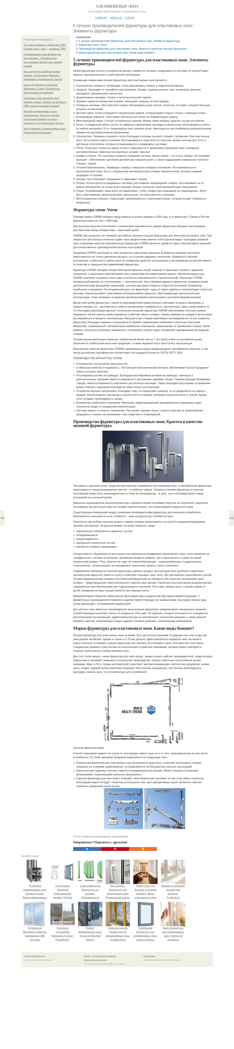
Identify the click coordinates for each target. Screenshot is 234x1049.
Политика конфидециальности (95, 960)
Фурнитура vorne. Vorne (93, 44)
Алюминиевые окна (117, 6)
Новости (116, 17)
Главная (101, 17)
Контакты (87, 956)
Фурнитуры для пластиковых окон (97, 836)
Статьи (129, 17)
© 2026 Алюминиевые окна (34, 956)
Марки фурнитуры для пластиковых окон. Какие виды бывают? (117, 52)
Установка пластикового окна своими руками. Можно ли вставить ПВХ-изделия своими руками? (45, 102)
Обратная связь (149, 956)
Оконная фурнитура (120, 836)
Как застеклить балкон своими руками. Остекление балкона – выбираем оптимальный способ (43, 75)
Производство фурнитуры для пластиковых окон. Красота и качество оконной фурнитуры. (133, 48)
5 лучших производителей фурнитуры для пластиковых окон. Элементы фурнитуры (129, 41)
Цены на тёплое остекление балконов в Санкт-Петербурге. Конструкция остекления (42, 89)
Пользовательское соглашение (104, 956)
